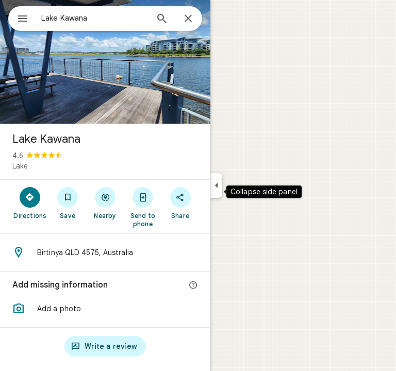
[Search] (162, 19)
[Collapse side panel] (216, 185)
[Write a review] (105, 346)
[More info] (193, 285)
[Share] (180, 202)
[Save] (68, 202)
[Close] (188, 19)
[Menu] (22, 19)
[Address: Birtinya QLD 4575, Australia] (105, 252)
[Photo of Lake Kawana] (105, 62)
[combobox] (94, 18)
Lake (20, 166)
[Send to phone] (142, 206)
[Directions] (30, 202)
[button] (105, 308)
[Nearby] (105, 202)
